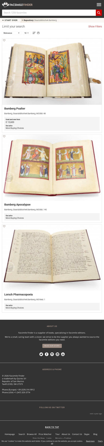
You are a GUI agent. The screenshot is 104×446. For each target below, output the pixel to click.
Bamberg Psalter (14, 108)
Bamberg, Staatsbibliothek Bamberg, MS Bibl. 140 (25, 209)
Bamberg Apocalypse (17, 204)
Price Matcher (45, 434)
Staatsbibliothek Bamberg (39, 20)
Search (22, 434)
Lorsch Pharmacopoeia (18, 294)
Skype (86, 434)
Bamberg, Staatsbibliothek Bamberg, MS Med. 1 (24, 299)
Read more (90, 441)
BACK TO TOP (52, 427)
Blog (95, 434)
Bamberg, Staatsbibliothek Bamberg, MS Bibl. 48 (25, 113)
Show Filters (95, 26)
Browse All (32, 434)
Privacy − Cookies (63, 438)
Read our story (52, 346)
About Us (66, 434)
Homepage (10, 434)
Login (49, 438)
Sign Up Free (39, 438)
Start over (9, 20)
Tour (57, 434)
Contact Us (77, 434)
